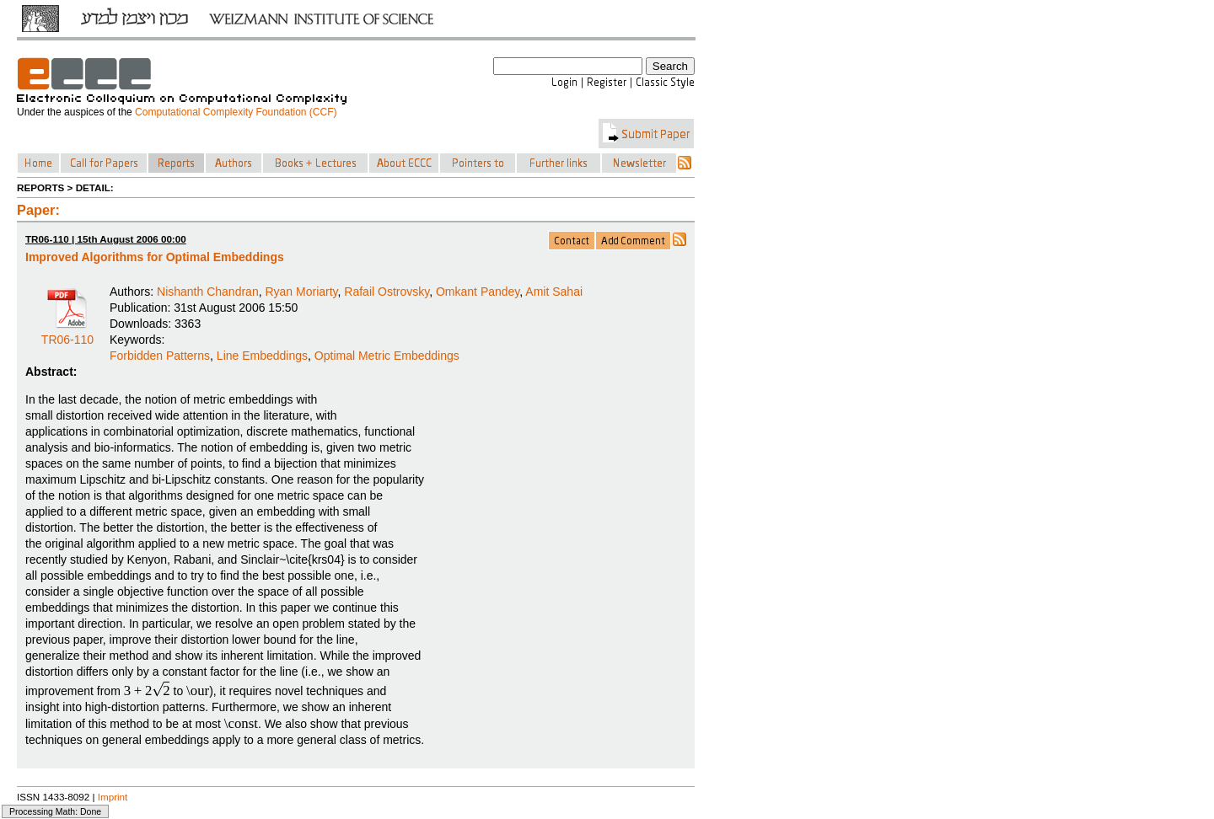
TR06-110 (67, 334)
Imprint (113, 796)
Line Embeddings (262, 355)
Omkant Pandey (477, 291)
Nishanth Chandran (208, 291)
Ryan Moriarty (301, 291)
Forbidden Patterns (160, 355)
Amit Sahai (554, 291)
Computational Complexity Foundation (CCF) (235, 112)
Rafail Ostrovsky (386, 291)
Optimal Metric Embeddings (386, 355)
